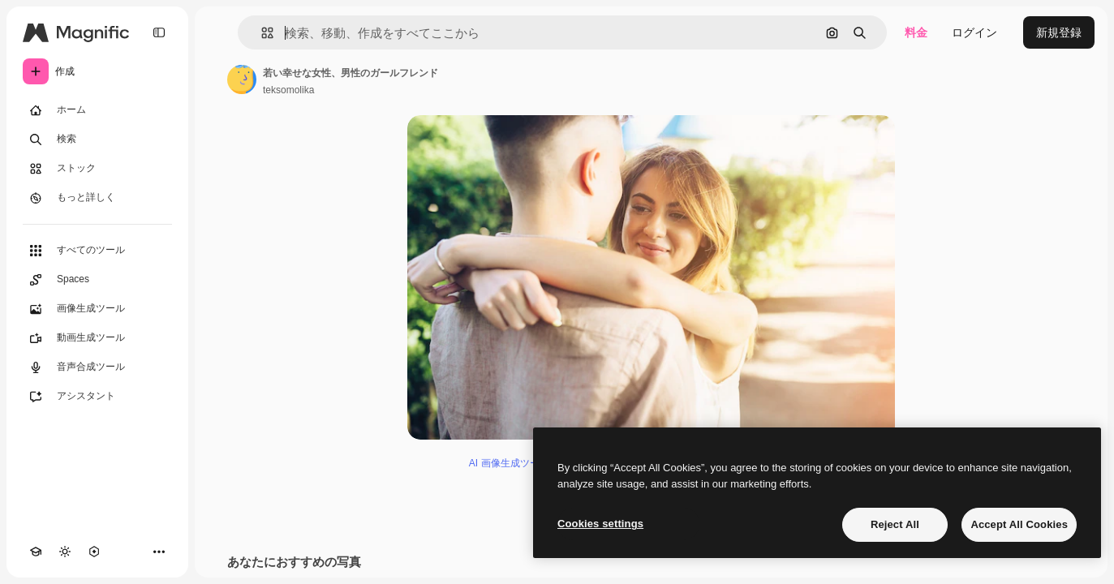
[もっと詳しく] (97, 198)
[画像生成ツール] (97, 309)
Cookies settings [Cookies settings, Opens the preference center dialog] (600, 523)
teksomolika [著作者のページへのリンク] (288, 90)
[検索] (97, 139)
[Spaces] (97, 280)
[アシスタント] (97, 397)
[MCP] (94, 552)
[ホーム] (97, 110)
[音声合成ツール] (97, 367)
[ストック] (97, 169)
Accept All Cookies (1019, 524)
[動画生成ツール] (97, 338)
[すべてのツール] (97, 251)
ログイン (974, 32)
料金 (916, 32)
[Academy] (36, 552)
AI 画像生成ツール (509, 463)
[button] (261, 33)
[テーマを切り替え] (65, 552)
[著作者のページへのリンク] (241, 79)
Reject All (895, 524)
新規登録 (1059, 32)
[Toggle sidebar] (159, 32)
